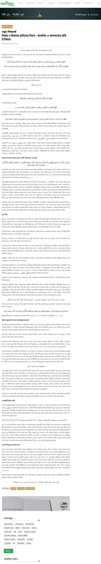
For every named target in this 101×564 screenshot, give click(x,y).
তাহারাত (83, 40)
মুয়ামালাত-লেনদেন (87, 44)
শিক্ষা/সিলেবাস (75, 36)
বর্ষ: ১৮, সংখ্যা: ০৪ (13, 14)
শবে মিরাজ (82, 55)
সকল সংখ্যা (30, 4)
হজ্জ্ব (72, 44)
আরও (75, 67)
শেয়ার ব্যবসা (87, 52)
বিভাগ (41, 4)
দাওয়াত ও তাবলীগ (76, 52)
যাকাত (77, 44)
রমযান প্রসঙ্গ (91, 40)
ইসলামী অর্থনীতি (89, 48)
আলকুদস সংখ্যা (86, 36)
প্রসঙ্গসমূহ (76, 26)
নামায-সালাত (75, 40)
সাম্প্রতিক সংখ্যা (78, 75)
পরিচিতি (78, 4)
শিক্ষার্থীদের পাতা (7, 26)
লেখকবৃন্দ (51, 4)
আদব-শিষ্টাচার (30, 517)
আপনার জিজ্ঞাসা (64, 4)
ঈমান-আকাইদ (75, 32)
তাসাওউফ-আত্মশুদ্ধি (76, 48)
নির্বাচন (95, 36)
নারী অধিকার (74, 59)
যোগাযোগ (86, 4)
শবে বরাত (74, 55)
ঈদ (89, 55)
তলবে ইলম (21, 517)
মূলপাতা (20, 4)
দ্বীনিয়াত (13, 517)
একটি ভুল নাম (86, 32)
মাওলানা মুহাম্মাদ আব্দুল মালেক (10, 44)
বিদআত (83, 59)
